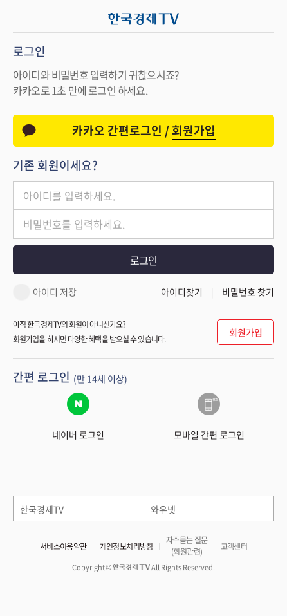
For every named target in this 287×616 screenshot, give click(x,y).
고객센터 (234, 546)
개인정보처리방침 (126, 546)
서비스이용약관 (63, 546)
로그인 (143, 260)
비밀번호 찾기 (248, 291)
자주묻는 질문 (187, 545)
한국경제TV (42, 509)
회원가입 (246, 332)
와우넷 (163, 509)
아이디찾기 (182, 291)
